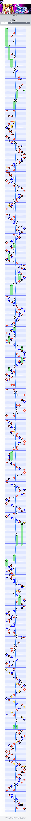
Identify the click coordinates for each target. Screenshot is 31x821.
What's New (23, 819)
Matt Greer (11, 819)
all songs (7, 2)
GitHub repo (17, 819)
